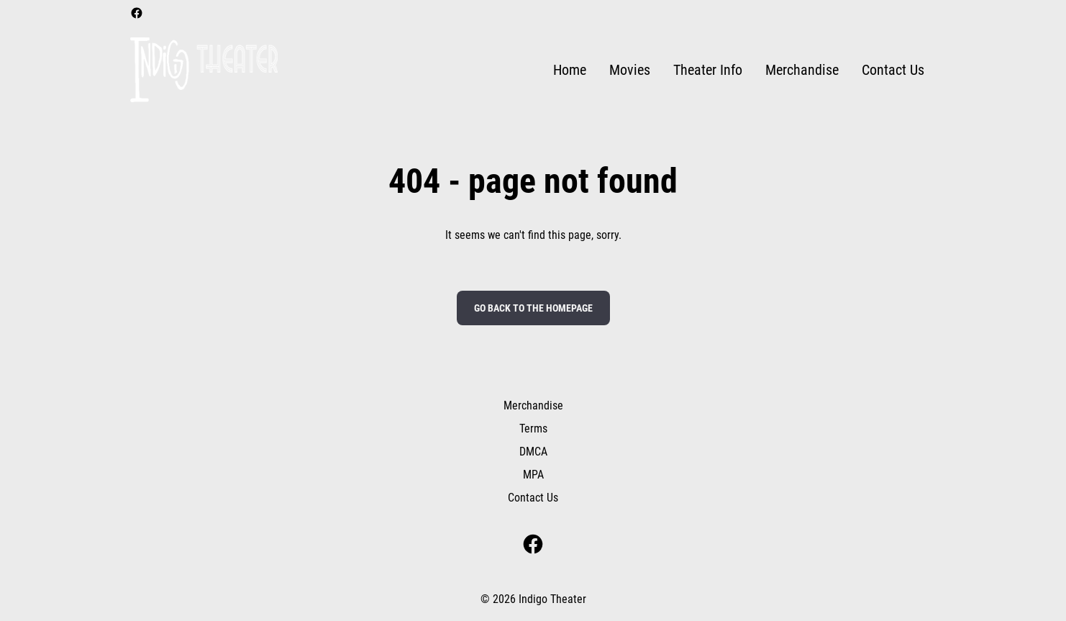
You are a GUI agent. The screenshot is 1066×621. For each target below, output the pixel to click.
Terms (533, 428)
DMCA (533, 451)
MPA (533, 474)
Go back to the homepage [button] (533, 308)
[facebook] (136, 12)
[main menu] (738, 70)
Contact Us (533, 497)
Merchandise (533, 405)
